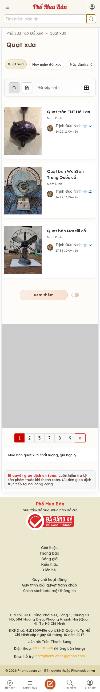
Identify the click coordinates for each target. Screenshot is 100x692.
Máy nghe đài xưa (46, 64)
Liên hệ (49, 570)
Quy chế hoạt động (49, 579)
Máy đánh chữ (81, 64)
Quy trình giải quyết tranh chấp (49, 585)
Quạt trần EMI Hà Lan (68, 111)
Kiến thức (49, 564)
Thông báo (49, 553)
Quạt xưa (58, 33)
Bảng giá (49, 558)
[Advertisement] (50, 376)
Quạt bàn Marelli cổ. (67, 230)
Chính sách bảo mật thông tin (49, 590)
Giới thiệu (49, 547)
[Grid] (86, 87)
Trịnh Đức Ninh (73, 125)
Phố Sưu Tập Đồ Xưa (24, 33)
